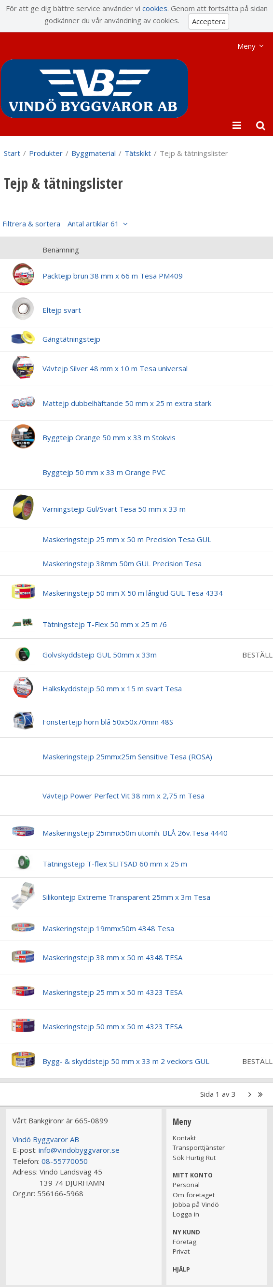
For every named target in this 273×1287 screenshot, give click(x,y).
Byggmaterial (93, 153)
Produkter (46, 153)
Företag (184, 1241)
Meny (246, 46)
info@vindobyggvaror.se (79, 1150)
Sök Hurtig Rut (194, 1157)
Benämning (60, 249)
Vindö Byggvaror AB (46, 1139)
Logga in (186, 1214)
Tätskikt (137, 153)
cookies (154, 8)
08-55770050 (64, 1161)
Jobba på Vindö (196, 1204)
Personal (186, 1184)
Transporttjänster (199, 1147)
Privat (181, 1251)
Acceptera (209, 21)
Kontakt (184, 1137)
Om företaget (194, 1194)
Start (12, 153)
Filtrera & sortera (60, 223)
